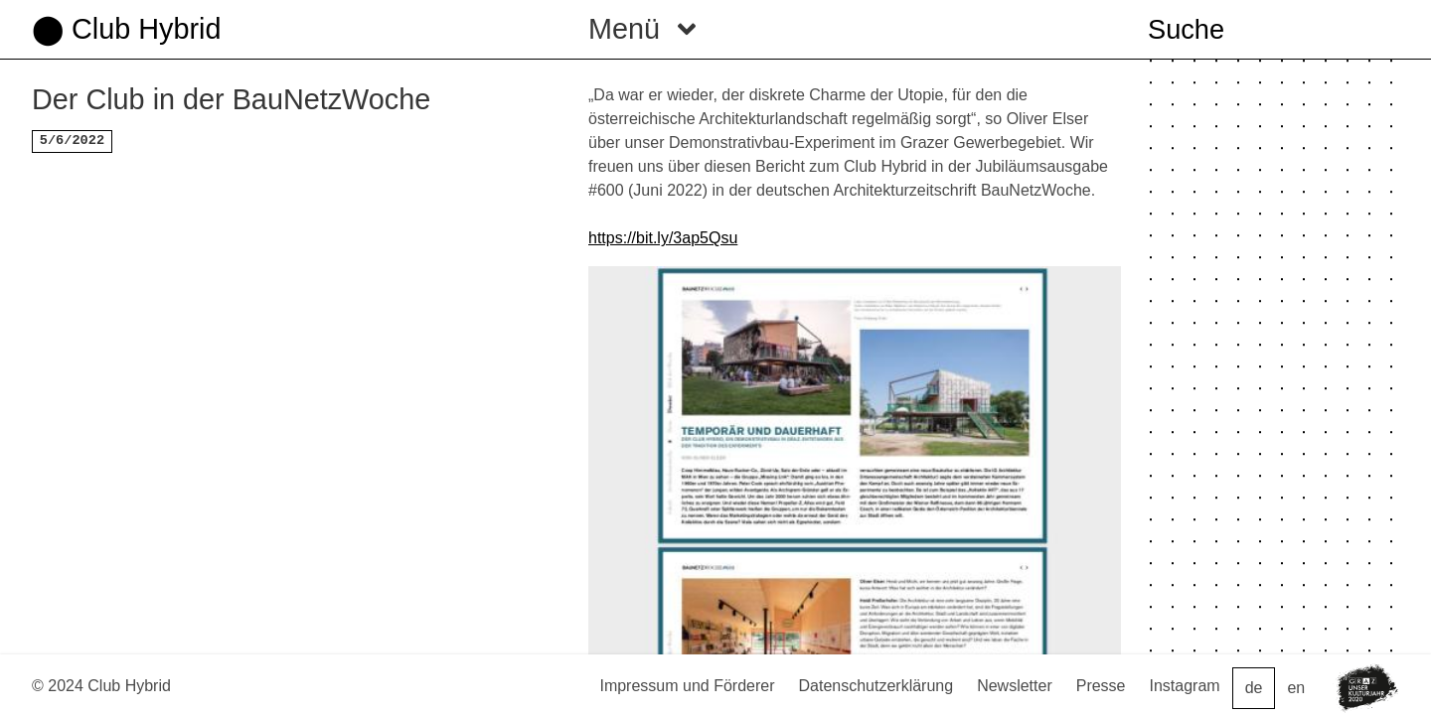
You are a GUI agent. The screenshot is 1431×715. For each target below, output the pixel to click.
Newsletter (1014, 685)
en (1296, 687)
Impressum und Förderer (686, 685)
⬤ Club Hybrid (126, 29)
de (1254, 687)
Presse (1101, 685)
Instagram (1185, 685)
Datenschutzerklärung (876, 685)
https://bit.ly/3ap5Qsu (662, 237)
